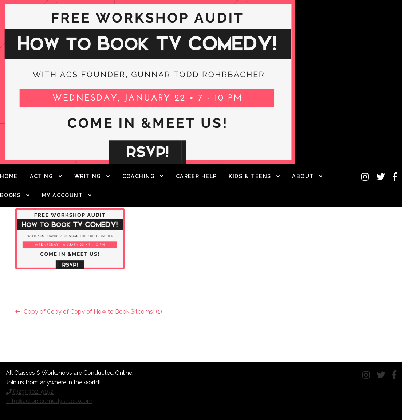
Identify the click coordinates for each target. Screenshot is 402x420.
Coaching (138, 176)
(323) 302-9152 (30, 391)
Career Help (196, 176)
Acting (42, 176)
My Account (62, 195)
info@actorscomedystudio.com (49, 400)
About (303, 176)
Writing (87, 176)
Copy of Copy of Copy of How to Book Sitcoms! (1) (92, 312)
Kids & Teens (250, 176)
